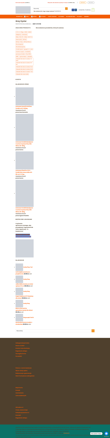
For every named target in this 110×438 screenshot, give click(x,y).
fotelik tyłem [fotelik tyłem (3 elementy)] (19, 49)
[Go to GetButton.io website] (106, 436)
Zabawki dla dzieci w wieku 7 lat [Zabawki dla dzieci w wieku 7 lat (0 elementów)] (24, 71)
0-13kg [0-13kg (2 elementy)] (21, 32)
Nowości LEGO (20, 345)
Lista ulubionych (21, 395)
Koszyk (18, 390)
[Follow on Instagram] (75, 10)
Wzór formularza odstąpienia (25, 376)
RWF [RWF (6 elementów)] (17, 56)
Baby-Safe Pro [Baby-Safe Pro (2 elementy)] (28, 37)
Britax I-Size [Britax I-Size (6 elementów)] (19, 41)
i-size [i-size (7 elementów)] (31, 49)
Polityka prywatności (22, 412)
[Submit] (66, 8)
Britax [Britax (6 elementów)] (24, 39)
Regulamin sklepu (21, 351)
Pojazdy (80, 16)
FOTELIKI (42, 16)
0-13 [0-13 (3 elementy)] (17, 32)
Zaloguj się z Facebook (23, 235)
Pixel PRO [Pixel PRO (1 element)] (28, 54)
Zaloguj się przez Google (23, 236)
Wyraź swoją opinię (22, 370)
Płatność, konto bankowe (24, 368)
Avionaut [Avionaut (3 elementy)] (24, 34)
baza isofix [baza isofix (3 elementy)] (19, 39)
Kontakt (18, 415)
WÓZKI (34, 16)
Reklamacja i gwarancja (23, 373)
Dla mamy (61, 16)
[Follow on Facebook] (73, 10)
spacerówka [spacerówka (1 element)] (23, 56)
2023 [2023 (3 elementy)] (26, 32)
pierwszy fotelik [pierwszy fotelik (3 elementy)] (20, 54)
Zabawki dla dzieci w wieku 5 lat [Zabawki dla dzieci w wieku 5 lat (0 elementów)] (24, 66)
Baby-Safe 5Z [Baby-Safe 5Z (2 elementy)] (19, 37)
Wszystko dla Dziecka (23, 24)
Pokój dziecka (52, 16)
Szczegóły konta (21, 353)
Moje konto (19, 388)
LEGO (26, 16)
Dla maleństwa (71, 16)
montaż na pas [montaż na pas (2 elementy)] (20, 51)
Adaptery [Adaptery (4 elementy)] (18, 34)
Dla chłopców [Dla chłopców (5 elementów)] (19, 44)
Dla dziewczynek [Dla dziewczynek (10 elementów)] (20, 46)
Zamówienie (19, 393)
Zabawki (86, 16)
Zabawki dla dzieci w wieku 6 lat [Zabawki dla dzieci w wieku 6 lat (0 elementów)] (24, 69)
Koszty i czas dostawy (23, 348)
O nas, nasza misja (22, 410)
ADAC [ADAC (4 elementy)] (29, 32)
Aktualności (19, 407)
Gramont (66, 433)
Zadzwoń (58, 11)
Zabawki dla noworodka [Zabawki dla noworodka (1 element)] (22, 74)
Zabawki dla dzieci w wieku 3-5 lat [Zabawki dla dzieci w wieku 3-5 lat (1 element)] (24, 63)
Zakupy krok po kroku (22, 343)
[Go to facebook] (106, 433)
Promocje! (19, 16)
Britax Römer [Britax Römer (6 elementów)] (27, 41)
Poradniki (19, 356)
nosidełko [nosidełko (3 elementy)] (27, 51)
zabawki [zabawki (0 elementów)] (29, 56)
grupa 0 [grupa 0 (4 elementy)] (26, 49)
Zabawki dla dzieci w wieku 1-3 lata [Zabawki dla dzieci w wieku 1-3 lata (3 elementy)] (24, 59)
